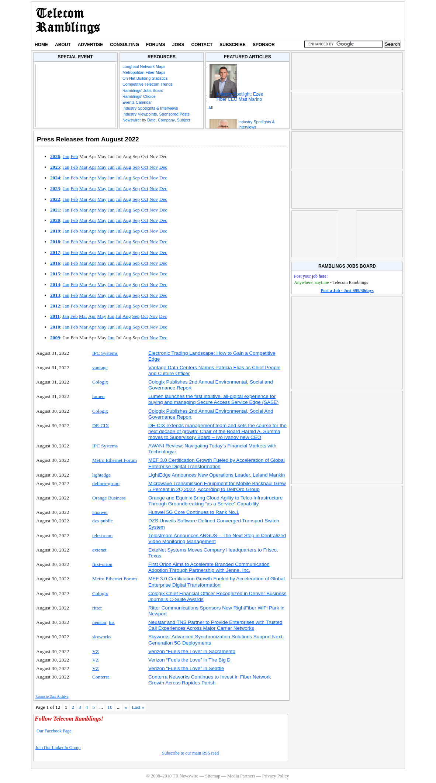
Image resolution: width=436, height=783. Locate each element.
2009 (55, 337)
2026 (55, 156)
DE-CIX (100, 425)
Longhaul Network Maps (143, 66)
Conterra (101, 677)
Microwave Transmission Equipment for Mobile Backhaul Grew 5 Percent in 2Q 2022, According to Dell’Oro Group (217, 486)
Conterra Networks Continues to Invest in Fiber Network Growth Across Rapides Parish (209, 680)
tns (112, 622)
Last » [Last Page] (138, 707)
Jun (111, 167)
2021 (55, 210)
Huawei (100, 512)
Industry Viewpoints (139, 114)
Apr (92, 167)
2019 (55, 231)
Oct (144, 167)
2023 (55, 188)
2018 (55, 241)
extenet (99, 550)
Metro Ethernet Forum (114, 460)
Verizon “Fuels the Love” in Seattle (186, 668)
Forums (155, 44)
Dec (163, 167)
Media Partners (241, 776)
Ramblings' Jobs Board (142, 90)
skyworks (101, 636)
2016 (55, 263)
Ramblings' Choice (139, 96)
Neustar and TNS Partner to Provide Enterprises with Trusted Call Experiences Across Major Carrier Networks (215, 625)
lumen (98, 396)
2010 (55, 327)
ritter (97, 608)
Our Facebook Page (53, 731)
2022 (55, 199)
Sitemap (212, 776)
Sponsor (264, 44)
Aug (126, 167)
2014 (55, 284)
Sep (136, 167)
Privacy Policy (275, 776)
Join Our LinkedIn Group (57, 747)
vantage (100, 367)
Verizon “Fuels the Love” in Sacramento (191, 651)
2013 (55, 295)
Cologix (100, 382)
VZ (95, 651)
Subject (183, 120)
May (102, 167)
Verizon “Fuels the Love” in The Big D (189, 660)
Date (151, 120)
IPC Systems (105, 353)
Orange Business (109, 498)
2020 (55, 220)
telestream (102, 535)
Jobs (178, 44)
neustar (99, 622)
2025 (55, 167)
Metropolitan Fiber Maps (143, 72)
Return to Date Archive (51, 696)
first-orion (102, 564)
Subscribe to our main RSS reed (190, 753)
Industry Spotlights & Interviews (150, 108)
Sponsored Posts (174, 114)
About (63, 44)
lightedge (101, 475)
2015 (55, 274)
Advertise (90, 44)
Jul (119, 167)
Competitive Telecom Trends (147, 84)
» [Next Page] (126, 707)
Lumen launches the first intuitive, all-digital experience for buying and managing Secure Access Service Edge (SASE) (213, 399)
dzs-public (102, 520)
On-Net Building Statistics (144, 78)
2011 (55, 316)
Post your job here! (311, 276)
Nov (153, 167)
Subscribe (232, 44)
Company (166, 120)
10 (109, 707)
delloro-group (106, 483)
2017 (55, 252)
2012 (55, 306)
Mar (83, 167)
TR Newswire (68, 20)
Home (41, 44)
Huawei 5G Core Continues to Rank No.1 (193, 512)
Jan (66, 156)
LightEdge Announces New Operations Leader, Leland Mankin (216, 475)
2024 (55, 178)
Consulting (124, 44)
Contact (202, 44)
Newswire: (131, 120)
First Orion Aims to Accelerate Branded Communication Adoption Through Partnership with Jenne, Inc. (209, 567)
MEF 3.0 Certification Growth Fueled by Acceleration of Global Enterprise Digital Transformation (216, 463)
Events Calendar (137, 102)
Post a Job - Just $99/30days (347, 290)
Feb (74, 156)
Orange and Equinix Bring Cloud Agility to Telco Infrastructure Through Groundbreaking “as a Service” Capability (215, 500)
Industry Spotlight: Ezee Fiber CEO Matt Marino (240, 97)
